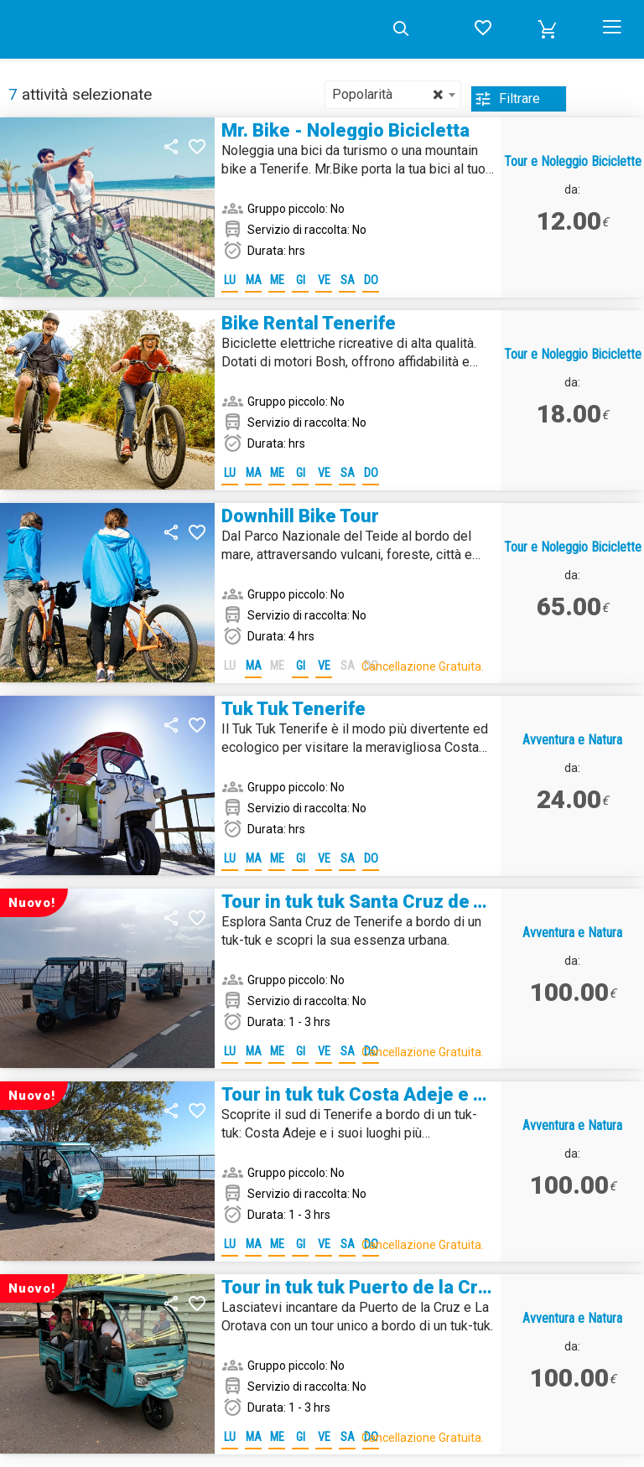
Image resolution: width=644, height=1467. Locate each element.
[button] (547, 29)
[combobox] (393, 94)
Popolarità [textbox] (388, 94)
